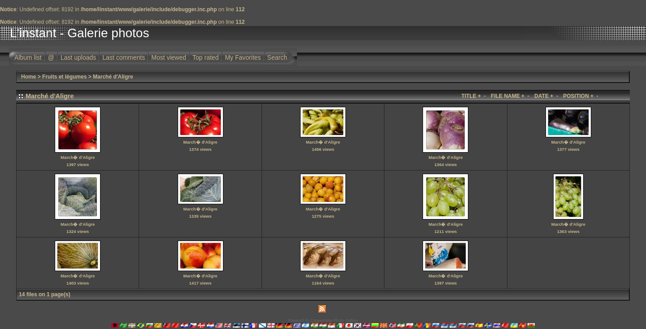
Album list (28, 57)
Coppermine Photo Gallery (334, 320)
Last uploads (78, 57)
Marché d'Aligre (113, 77)
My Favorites (243, 57)
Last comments (123, 57)
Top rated (205, 57)
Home (28, 77)
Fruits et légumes (64, 77)
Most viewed (168, 57)
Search (277, 57)
